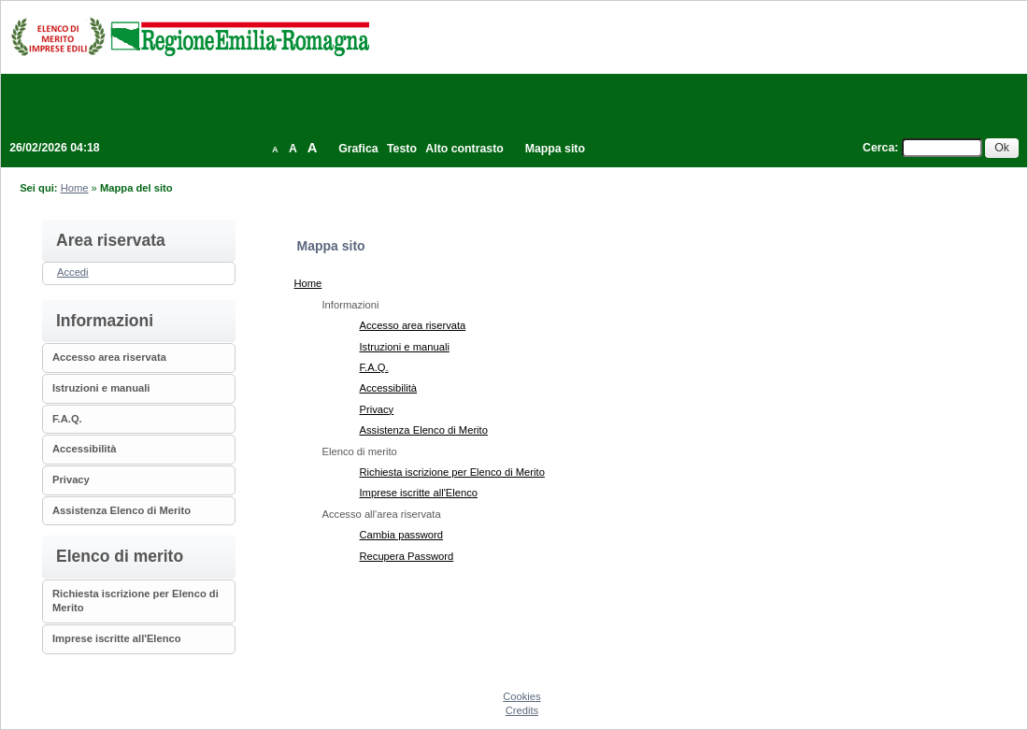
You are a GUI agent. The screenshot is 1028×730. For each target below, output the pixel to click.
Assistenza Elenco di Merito (121, 510)
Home (75, 187)
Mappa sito (555, 148)
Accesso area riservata (109, 357)
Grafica (358, 148)
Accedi (73, 272)
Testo (402, 148)
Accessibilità (84, 448)
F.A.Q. (67, 418)
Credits (522, 710)
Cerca (878, 147)
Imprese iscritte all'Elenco (116, 638)
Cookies (521, 696)
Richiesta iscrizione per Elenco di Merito (452, 472)
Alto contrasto (464, 148)
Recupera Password (407, 556)
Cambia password (402, 534)
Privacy (71, 479)
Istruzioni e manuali (101, 388)
